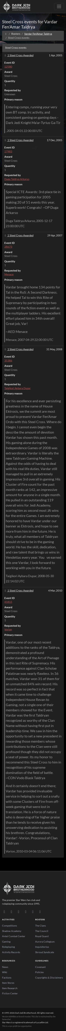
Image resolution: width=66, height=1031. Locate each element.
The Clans (40, 925)
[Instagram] (26, 911)
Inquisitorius (42, 946)
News (5, 966)
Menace (9, 274)
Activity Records (11, 952)
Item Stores (8, 982)
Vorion (8, 629)
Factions (6, 977)
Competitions (9, 925)
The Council (41, 930)
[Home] (5, 33)
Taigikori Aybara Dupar (17, 388)
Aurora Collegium (45, 941)
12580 (8, 66)
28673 (8, 246)
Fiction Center (10, 993)
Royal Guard (42, 936)
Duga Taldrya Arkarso (16, 179)
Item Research (9, 988)
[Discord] (4, 911)
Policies (39, 972)
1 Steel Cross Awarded (18, 55)
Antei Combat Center (13, 936)
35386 (8, 360)
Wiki (4, 972)
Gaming (6, 941)
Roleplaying (8, 946)
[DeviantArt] (11, 911)
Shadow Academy (11, 930)
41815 (8, 601)
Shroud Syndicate (44, 952)
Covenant (40, 966)
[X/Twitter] (33, 911)
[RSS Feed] (40, 911)
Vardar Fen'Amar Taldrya (38, 33)
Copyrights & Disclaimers (49, 977)
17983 (8, 151)
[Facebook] (18, 911)
